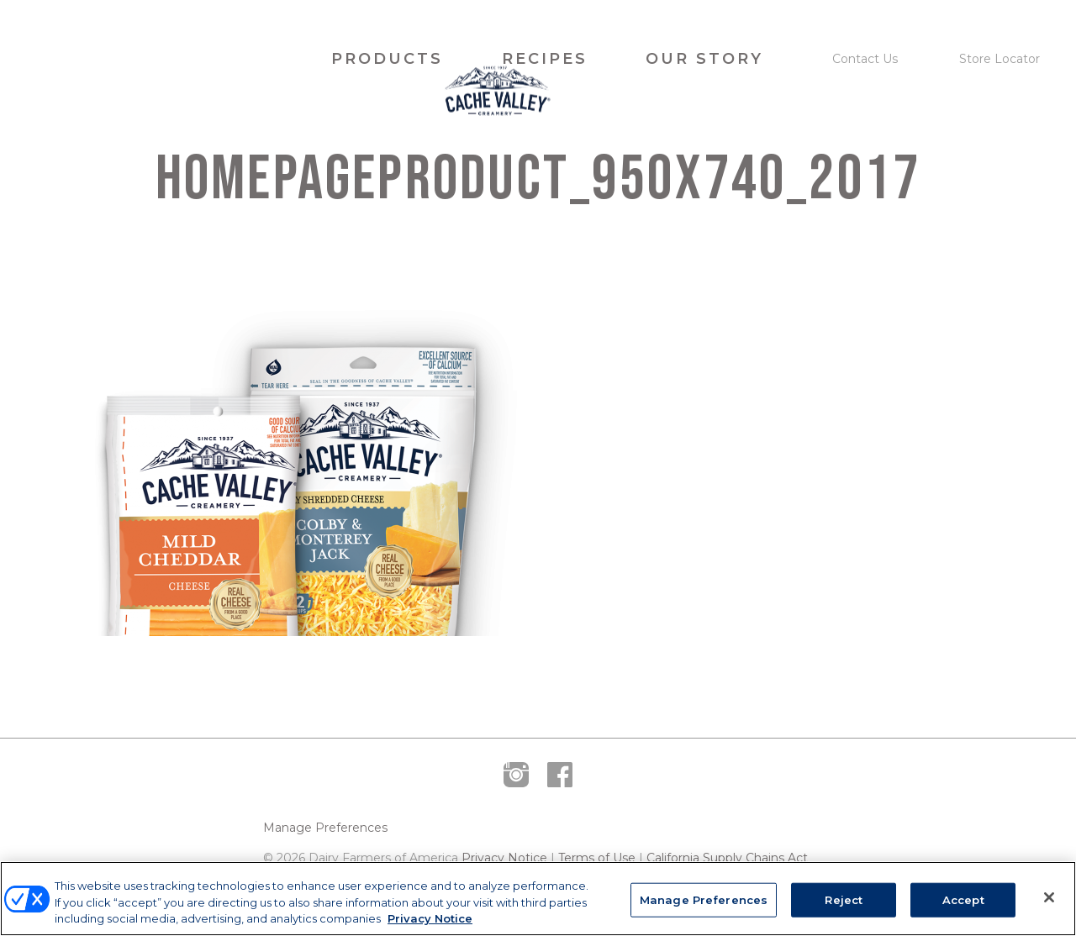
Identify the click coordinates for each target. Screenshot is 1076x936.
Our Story (704, 59)
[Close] (1049, 897)
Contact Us (865, 58)
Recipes (545, 59)
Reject (843, 899)
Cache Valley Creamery (162, 59)
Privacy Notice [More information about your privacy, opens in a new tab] (430, 918)
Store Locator (999, 58)
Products (387, 59)
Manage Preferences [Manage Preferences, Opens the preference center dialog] (703, 899)
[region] (538, 898)
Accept (963, 899)
